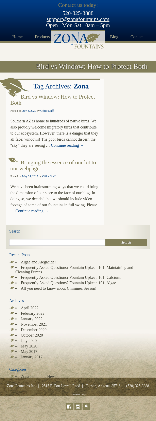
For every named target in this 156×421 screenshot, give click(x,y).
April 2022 (29, 308)
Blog (114, 36)
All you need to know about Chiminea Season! (59, 288)
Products (42, 36)
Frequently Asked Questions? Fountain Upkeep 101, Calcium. (71, 277)
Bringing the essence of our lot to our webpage (53, 165)
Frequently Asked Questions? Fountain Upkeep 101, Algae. (69, 283)
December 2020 (34, 329)
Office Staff (47, 110)
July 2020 (29, 340)
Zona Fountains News (38, 376)
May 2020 (29, 346)
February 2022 (33, 313)
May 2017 (29, 351)
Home (17, 36)
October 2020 (32, 335)
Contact (137, 36)
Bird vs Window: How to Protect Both (52, 100)
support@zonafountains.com (78, 19)
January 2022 (31, 319)
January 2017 (31, 357)
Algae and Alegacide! (38, 262)
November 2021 (34, 324)
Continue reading (67, 145)
